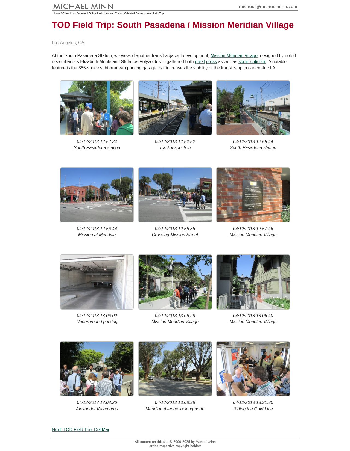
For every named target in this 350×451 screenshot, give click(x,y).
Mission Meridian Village (234, 55)
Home (56, 13)
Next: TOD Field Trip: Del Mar (80, 429)
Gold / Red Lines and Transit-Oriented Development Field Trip (126, 13)
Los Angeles (78, 13)
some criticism (252, 61)
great (200, 61)
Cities (65, 13)
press (211, 61)
